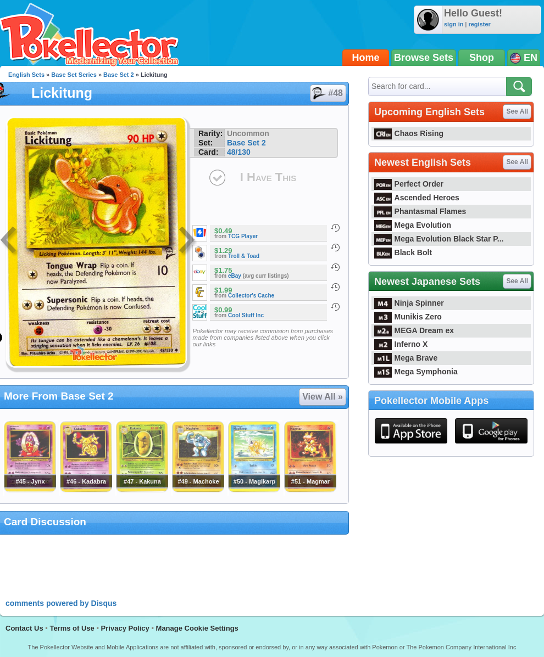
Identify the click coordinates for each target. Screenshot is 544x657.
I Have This (268, 177)
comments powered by (60, 603)
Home (366, 57)
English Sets (26, 74)
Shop (481, 57)
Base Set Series (74, 74)
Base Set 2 (118, 74)
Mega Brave (405, 357)
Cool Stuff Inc (246, 315)
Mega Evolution (412, 225)
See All (517, 111)
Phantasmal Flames (420, 211)
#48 (327, 93)
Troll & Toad (243, 256)
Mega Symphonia (416, 371)
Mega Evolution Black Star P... (439, 238)
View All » (322, 396)
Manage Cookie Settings (197, 628)
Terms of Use (71, 628)
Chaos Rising (408, 133)
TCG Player (243, 236)
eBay (234, 276)
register (479, 24)
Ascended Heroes (416, 197)
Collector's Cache (251, 296)
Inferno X (401, 344)
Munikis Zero (408, 316)
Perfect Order (408, 183)
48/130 (239, 152)
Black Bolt (403, 252)
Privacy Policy (125, 628)
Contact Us (24, 628)
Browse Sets (423, 57)
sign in (453, 24)
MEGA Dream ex (414, 330)
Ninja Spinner (409, 303)
